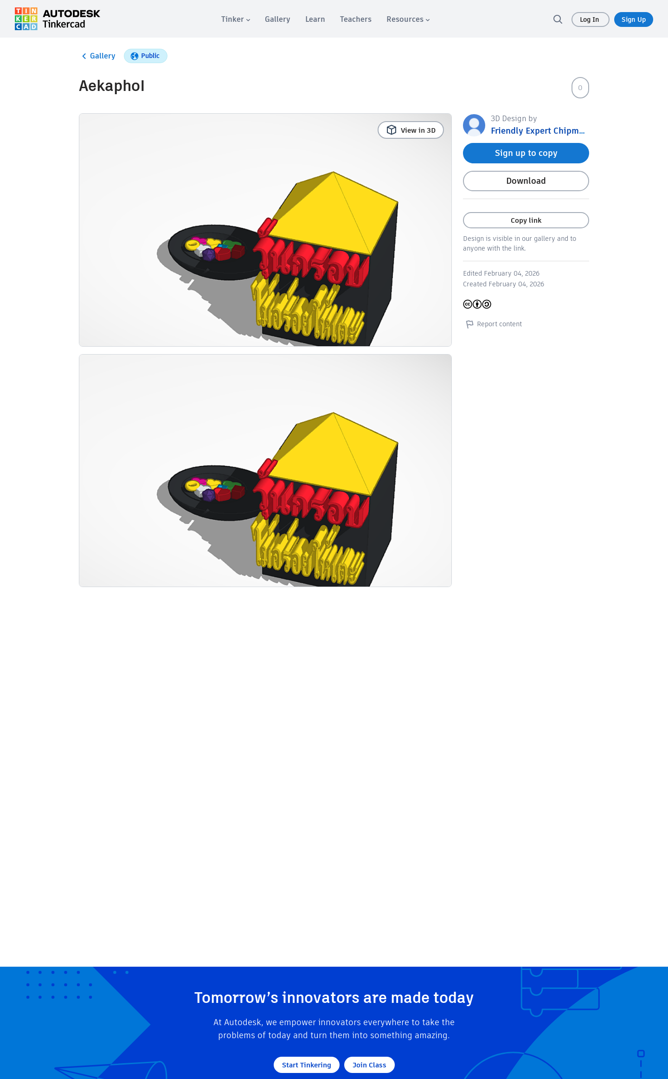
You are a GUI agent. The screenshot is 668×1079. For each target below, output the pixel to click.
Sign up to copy (526, 153)
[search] (558, 19)
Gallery (97, 56)
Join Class (369, 1065)
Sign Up (634, 19)
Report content (492, 324)
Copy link (526, 220)
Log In (590, 19)
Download (526, 181)
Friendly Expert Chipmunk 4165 (553, 130)
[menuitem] (236, 19)
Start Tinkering (306, 1065)
